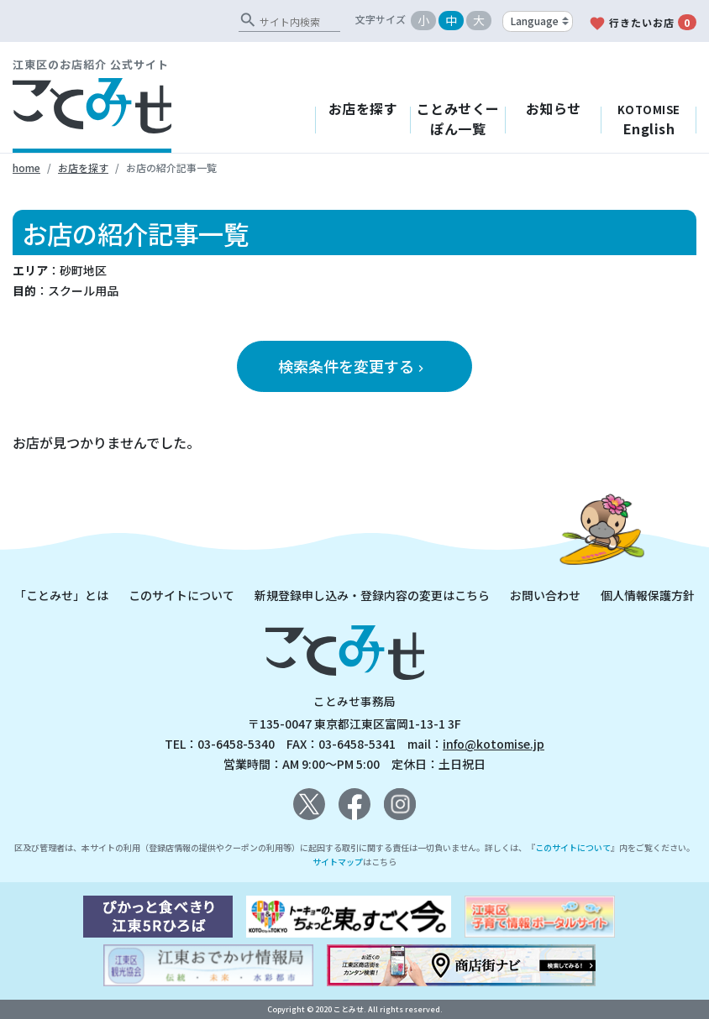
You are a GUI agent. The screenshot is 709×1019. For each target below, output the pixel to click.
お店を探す (363, 108)
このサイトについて (181, 595)
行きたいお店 (642, 23)
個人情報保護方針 (648, 595)
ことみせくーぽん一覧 (458, 118)
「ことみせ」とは (61, 595)
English (648, 120)
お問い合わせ (545, 595)
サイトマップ (337, 861)
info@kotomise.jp (493, 743)
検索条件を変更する (353, 366)
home (26, 167)
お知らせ (553, 108)
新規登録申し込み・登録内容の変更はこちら (372, 595)
